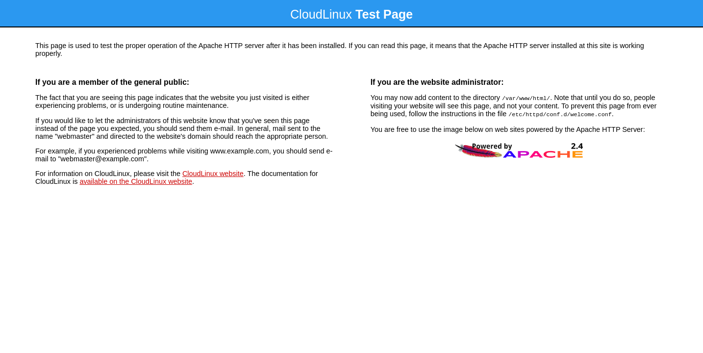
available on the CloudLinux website (135, 181)
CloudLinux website (213, 173)
